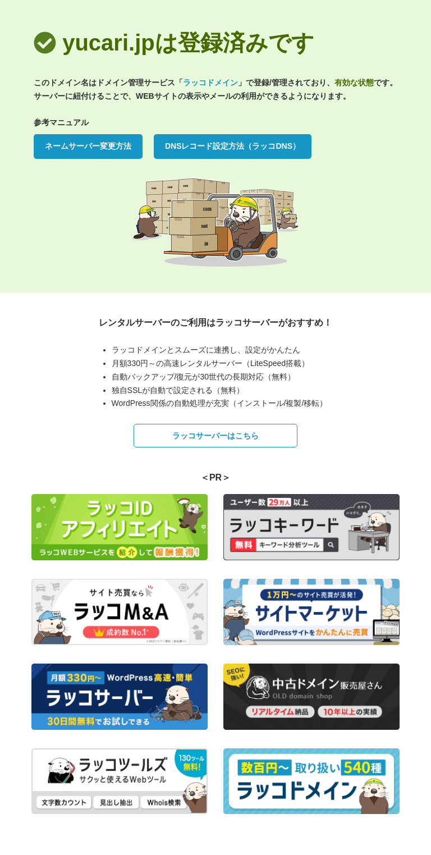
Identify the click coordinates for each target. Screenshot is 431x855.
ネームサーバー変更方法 (88, 145)
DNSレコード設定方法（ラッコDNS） (232, 145)
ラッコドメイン (210, 82)
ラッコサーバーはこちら (215, 435)
